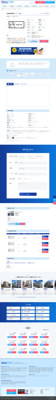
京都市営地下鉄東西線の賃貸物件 (42, 367)
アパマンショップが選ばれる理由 (44, 389)
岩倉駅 (36, 37)
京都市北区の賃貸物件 (4, 367)
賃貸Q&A (31, 392)
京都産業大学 (22, 381)
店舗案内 (41, 391)
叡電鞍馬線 (33, 35)
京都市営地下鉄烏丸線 (35, 36)
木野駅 (36, 35)
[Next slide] (25, 27)
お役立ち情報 (31, 393)
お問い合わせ (42, 393)
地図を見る (33, 33)
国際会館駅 (39, 36)
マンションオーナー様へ (33, 390)
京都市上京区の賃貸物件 (10, 367)
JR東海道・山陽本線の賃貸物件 (51, 367)
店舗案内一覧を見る (46, 329)
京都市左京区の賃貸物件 (17, 367)
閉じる (52, 398)
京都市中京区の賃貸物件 (24, 367)
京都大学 (3, 381)
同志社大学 (9, 381)
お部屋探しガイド (32, 391)
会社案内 (41, 390)
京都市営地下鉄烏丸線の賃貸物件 (33, 367)
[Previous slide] (9, 297)
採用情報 (41, 392)
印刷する (47, 13)
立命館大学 (16, 381)
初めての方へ (31, 389)
